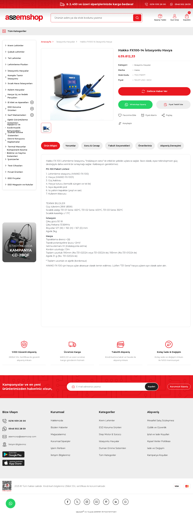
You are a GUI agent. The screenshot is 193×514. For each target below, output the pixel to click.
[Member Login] (172, 18)
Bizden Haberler (59, 427)
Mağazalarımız (58, 434)
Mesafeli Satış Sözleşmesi (160, 420)
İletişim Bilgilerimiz (60, 455)
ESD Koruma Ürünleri (110, 427)
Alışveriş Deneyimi (170, 145)
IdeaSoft (80, 512)
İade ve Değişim (155, 448)
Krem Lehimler (107, 420)
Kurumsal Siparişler (60, 441)
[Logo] (23, 17)
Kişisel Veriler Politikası (158, 441)
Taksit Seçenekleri (119, 145)
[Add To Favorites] (128, 115)
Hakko (137, 70)
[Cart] (186, 18)
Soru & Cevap (92, 145)
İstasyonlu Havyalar (143, 65)
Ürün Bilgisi (50, 145)
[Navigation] (19, 31)
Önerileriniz (145, 145)
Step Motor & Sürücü (110, 434)
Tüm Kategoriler (107, 455)
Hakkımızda (57, 420)
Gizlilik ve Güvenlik (156, 427)
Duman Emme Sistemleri (112, 448)
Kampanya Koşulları (157, 455)
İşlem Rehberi (58, 448)
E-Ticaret (89, 512)
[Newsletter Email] (112, 387)
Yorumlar (70, 145)
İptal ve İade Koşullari (158, 434)
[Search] (96, 17)
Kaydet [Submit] (149, 386)
